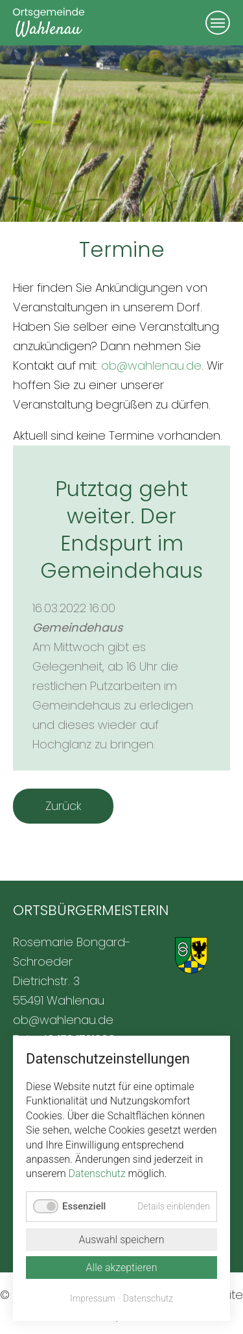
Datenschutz (97, 1173)
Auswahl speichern (121, 1239)
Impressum (92, 1298)
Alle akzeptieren (121, 1267)
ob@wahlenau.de (151, 365)
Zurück (63, 806)
